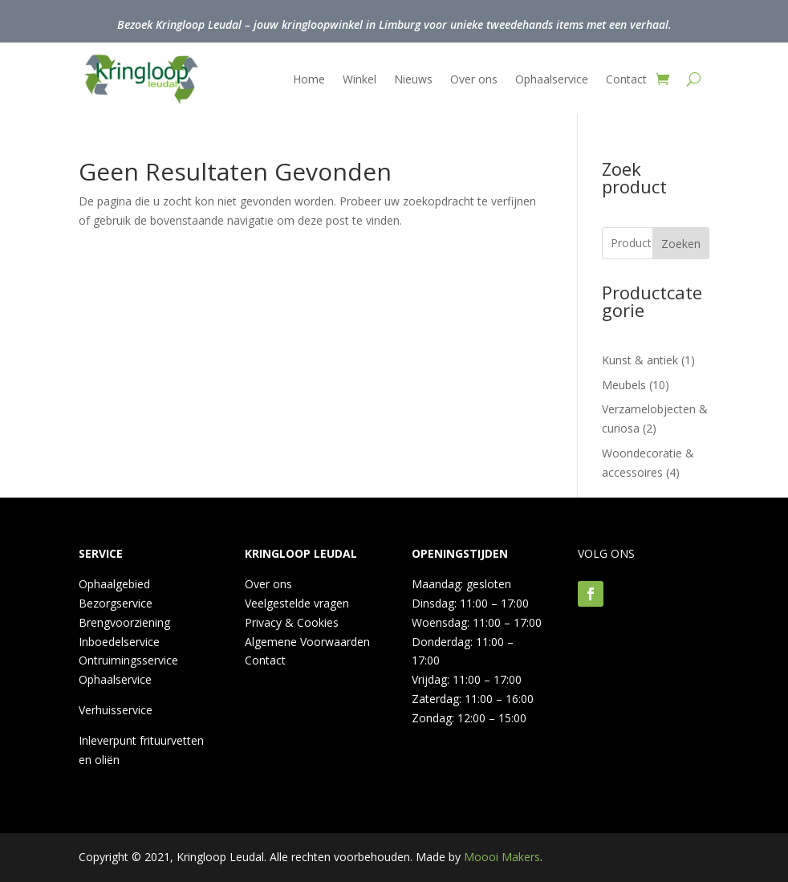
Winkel (359, 79)
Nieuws (413, 79)
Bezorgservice (115, 603)
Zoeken (681, 243)
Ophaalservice (551, 79)
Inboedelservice (119, 641)
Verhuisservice (115, 709)
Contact (626, 79)
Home (309, 79)
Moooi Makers (502, 856)
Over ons (474, 79)
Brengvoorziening (124, 622)
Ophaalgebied (114, 583)
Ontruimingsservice (128, 660)
